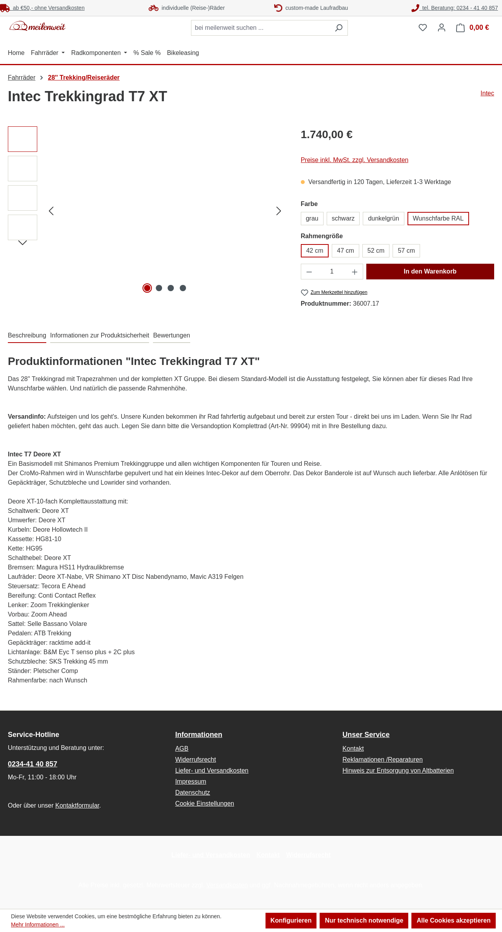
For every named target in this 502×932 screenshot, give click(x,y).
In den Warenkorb (430, 271)
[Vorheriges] (51, 211)
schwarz (343, 218)
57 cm (406, 250)
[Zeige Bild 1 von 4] (147, 288)
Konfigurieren (291, 920)
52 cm (376, 250)
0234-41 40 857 (32, 764)
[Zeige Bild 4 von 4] (183, 288)
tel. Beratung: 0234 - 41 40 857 (454, 8)
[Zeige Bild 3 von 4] (171, 288)
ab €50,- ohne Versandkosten (42, 8)
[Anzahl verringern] (309, 271)
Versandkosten (227, 885)
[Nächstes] (279, 211)
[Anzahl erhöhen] (355, 271)
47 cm (345, 250)
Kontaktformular (77, 805)
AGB (182, 748)
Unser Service (365, 735)
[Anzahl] (331, 271)
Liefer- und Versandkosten (212, 770)
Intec (487, 93)
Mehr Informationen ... (38, 924)
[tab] (27, 336)
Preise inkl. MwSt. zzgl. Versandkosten (355, 160)
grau (312, 218)
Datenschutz (192, 792)
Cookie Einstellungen (204, 803)
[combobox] (260, 28)
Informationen (198, 735)
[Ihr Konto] (441, 27)
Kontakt (353, 748)
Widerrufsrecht (195, 759)
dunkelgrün (383, 218)
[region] (146, 210)
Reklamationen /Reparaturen (382, 759)
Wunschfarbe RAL (438, 218)
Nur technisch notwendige (364, 920)
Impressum (190, 781)
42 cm (315, 250)
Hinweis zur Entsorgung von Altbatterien (398, 770)
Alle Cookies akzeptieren (454, 920)
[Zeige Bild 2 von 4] (159, 288)
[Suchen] (338, 28)
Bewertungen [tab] (171, 335)
